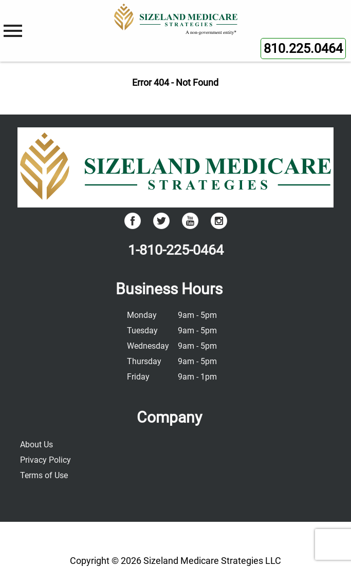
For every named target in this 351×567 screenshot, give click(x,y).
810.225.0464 (303, 48)
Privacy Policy (45, 460)
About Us (36, 444)
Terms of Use (44, 475)
